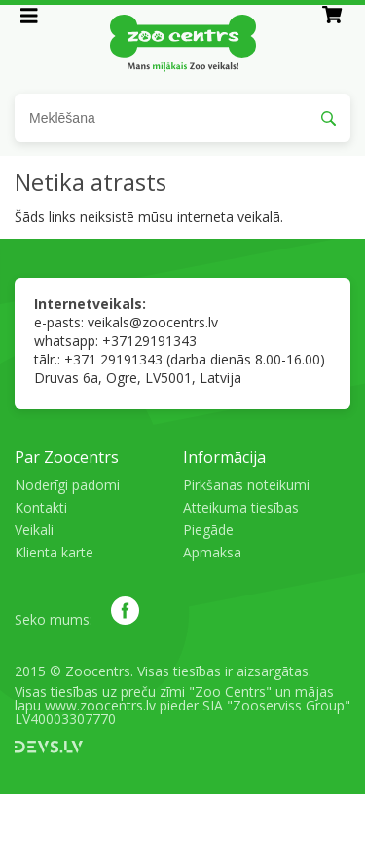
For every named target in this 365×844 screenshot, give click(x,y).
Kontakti (41, 507)
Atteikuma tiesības (241, 507)
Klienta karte (54, 552)
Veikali (34, 529)
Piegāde (208, 529)
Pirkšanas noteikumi (246, 485)
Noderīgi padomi (67, 485)
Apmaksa (212, 552)
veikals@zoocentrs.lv (153, 322)
